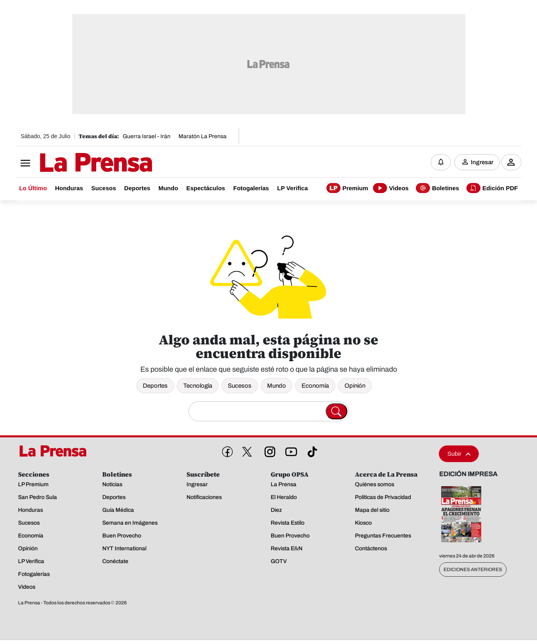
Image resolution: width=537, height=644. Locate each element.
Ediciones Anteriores (473, 569)
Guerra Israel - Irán (146, 136)
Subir (458, 453)
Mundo (276, 385)
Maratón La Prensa (202, 136)
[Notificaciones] (441, 162)
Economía (315, 385)
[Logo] (76, 163)
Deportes (155, 385)
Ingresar (482, 162)
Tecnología (197, 385)
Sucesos (239, 385)
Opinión (354, 385)
